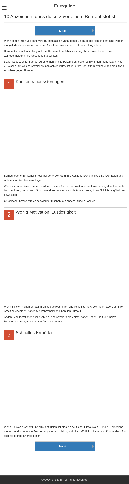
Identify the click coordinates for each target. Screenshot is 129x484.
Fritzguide (64, 5)
